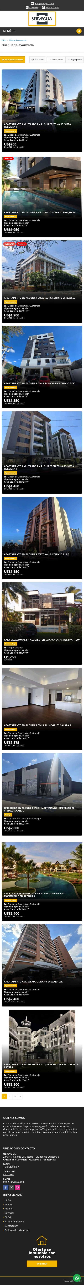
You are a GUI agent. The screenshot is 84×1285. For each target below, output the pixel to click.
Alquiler (9, 1208)
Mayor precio (75, 59)
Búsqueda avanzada (17, 40)
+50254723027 (52, 7)
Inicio (4, 40)
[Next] (20, 1096)
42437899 (33, 7)
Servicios (9, 1212)
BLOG (8, 1217)
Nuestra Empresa (14, 1221)
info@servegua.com (44, 3)
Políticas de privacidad (17, 1230)
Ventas (8, 1204)
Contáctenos (11, 1225)
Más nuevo (38, 59)
